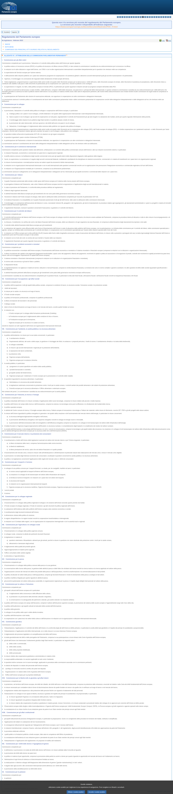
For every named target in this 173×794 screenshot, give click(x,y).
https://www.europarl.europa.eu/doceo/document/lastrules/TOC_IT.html (86, 27)
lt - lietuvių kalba (147, 17)
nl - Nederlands (154, 17)
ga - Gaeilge (138, 17)
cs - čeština (122, 17)
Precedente (7, 32)
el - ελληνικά (131, 17)
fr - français (136, 17)
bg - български (118, 17)
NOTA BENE (9, 47)
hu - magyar (150, 17)
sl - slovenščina (166, 17)
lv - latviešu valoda (145, 17)
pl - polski (157, 17)
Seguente (14, 32)
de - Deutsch (127, 17)
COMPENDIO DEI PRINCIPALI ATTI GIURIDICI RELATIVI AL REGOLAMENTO (32, 49)
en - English (134, 17)
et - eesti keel (129, 17)
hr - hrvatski (141, 17)
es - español (120, 17)
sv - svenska (170, 17)
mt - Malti (152, 17)
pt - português (159, 17)
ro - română (161, 17)
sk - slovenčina (163, 17)
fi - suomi (168, 17)
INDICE (7, 44)
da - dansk (125, 17)
